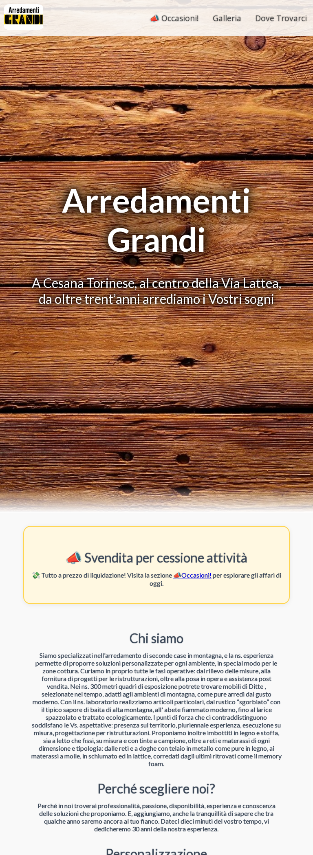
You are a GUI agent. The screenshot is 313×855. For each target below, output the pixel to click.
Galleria (227, 18)
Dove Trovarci (281, 18)
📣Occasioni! (192, 575)
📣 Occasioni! (174, 18)
